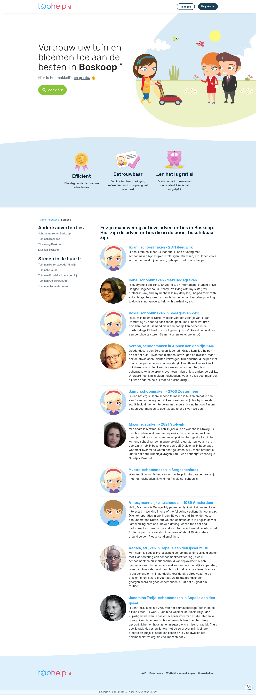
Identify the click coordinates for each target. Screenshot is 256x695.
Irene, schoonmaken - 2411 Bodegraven (163, 280)
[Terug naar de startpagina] (54, 6)
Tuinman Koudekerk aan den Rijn (58, 275)
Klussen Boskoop (49, 249)
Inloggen (186, 6)
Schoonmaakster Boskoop (54, 233)
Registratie (208, 6)
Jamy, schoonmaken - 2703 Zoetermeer (163, 391)
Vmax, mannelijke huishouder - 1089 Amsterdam (171, 502)
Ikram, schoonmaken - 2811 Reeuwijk (161, 247)
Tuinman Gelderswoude (53, 280)
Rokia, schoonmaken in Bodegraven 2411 (164, 313)
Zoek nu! (52, 90)
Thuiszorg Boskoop (50, 244)
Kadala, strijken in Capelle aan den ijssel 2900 (168, 548)
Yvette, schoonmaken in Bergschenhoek (163, 470)
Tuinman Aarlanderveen (53, 286)
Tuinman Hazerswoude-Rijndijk (57, 264)
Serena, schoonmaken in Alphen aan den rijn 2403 (172, 346)
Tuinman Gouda (47, 270)
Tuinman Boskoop (49, 238)
